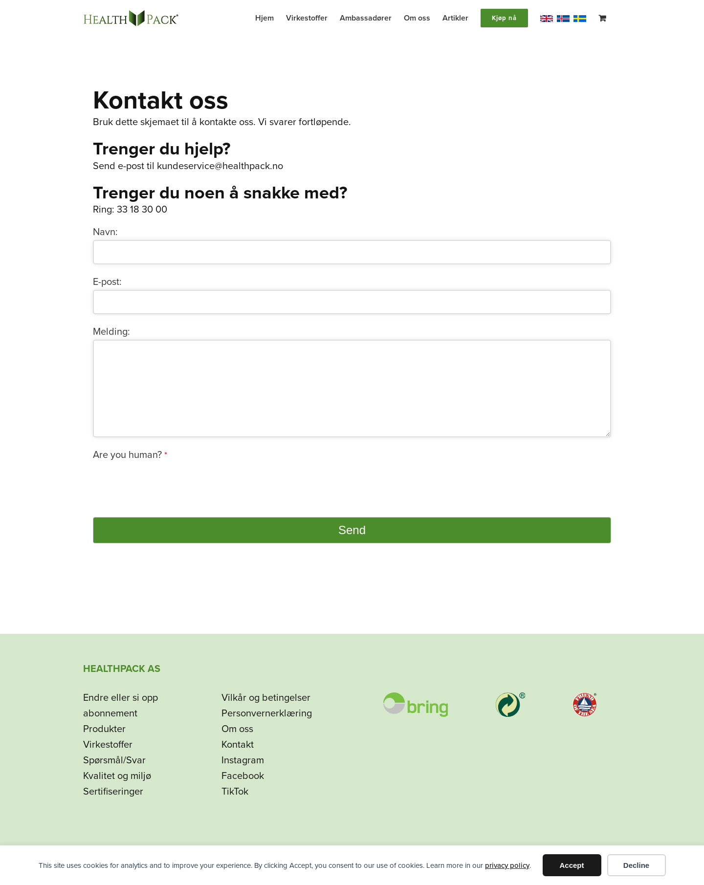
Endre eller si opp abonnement (120, 705)
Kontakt (237, 745)
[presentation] (167, 482)
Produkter (104, 729)
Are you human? (130, 455)
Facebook (242, 776)
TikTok (234, 792)
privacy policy (507, 865)
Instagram (242, 760)
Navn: (105, 232)
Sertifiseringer (113, 792)
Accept (571, 865)
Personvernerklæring (266, 713)
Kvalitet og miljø (117, 776)
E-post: (107, 282)
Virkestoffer (107, 745)
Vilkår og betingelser (265, 698)
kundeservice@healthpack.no (220, 166)
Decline (636, 865)
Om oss (237, 729)
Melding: (111, 332)
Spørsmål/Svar (114, 760)
